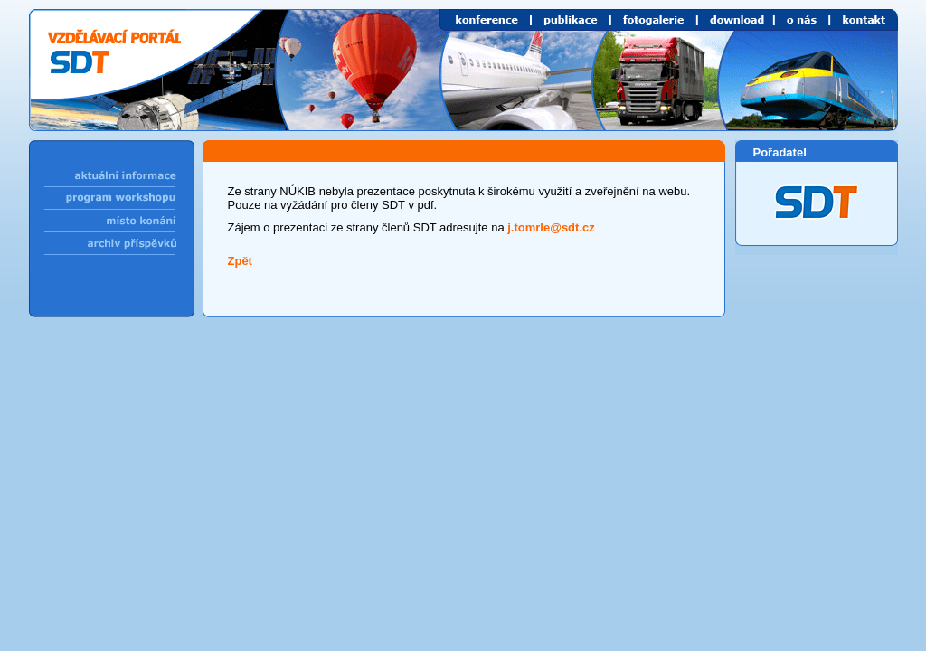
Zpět (240, 261)
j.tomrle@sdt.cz (550, 227)
